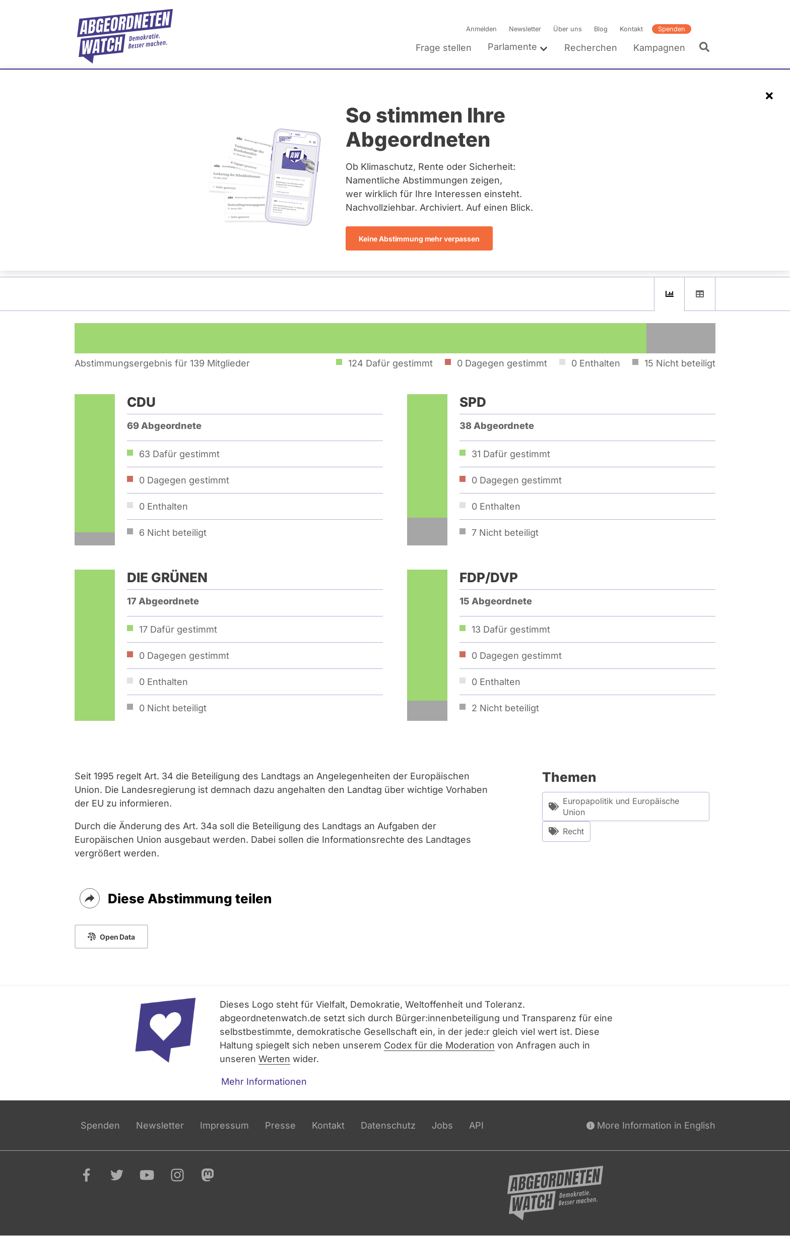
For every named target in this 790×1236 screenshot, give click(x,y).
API (476, 1125)
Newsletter (525, 29)
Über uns (567, 29)
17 (178, 629)
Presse (280, 1125)
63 (179, 454)
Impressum (224, 1125)
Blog (601, 29)
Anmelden (481, 29)
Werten (274, 1059)
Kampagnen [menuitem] (659, 47)
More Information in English (650, 1125)
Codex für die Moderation (439, 1045)
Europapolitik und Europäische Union (614, 806)
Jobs (442, 1125)
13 (511, 629)
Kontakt (631, 29)
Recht (566, 831)
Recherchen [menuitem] (590, 47)
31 (511, 454)
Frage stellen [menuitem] (444, 47)
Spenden (671, 29)
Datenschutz (388, 1125)
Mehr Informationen (264, 1081)
